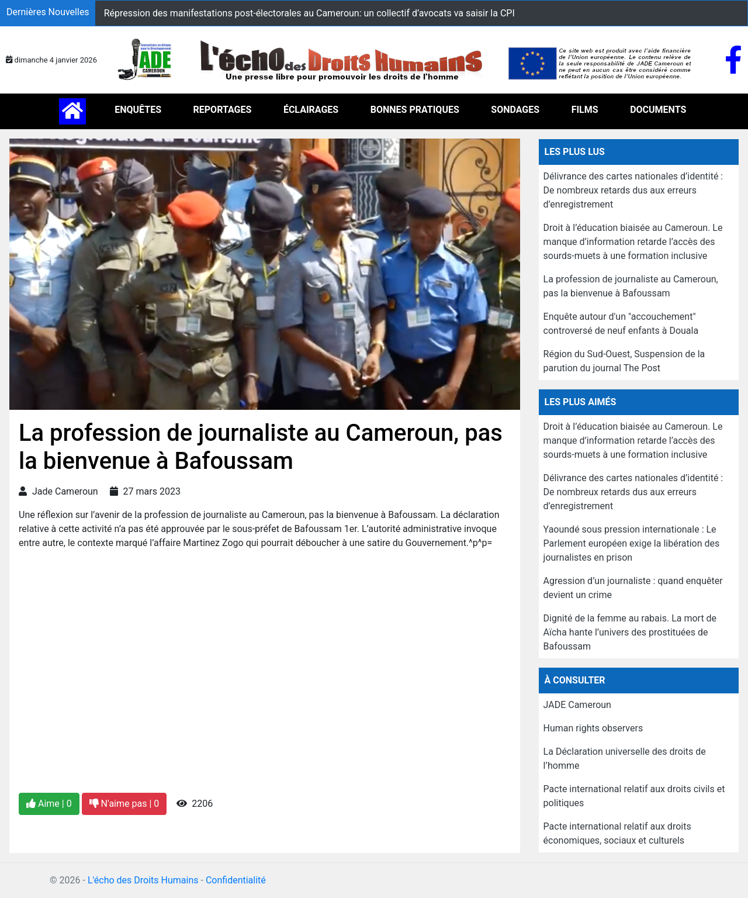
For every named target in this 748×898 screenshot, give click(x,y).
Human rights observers (593, 728)
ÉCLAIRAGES (310, 109)
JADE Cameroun (577, 704)
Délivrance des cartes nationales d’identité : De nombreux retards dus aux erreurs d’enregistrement (633, 190)
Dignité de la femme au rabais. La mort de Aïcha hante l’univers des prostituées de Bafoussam (630, 632)
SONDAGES (515, 109)
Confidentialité (236, 880)
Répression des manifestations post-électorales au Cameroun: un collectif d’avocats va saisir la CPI (309, 13)
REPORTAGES (222, 109)
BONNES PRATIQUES (414, 109)
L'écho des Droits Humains (143, 880)
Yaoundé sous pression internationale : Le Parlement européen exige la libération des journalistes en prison (631, 543)
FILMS (585, 109)
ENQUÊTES (138, 109)
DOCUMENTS (658, 109)
